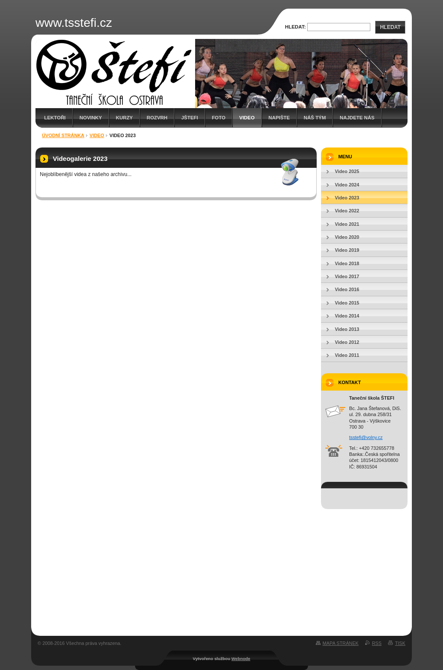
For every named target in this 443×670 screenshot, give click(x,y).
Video (246, 117)
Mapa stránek (341, 643)
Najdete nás (357, 117)
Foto (218, 117)
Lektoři (55, 117)
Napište (279, 117)
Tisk (400, 643)
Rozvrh (157, 117)
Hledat (390, 27)
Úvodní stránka (63, 135)
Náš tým (315, 117)
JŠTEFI (189, 117)
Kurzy (124, 117)
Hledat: (295, 26)
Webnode (240, 658)
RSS (377, 643)
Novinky (91, 117)
